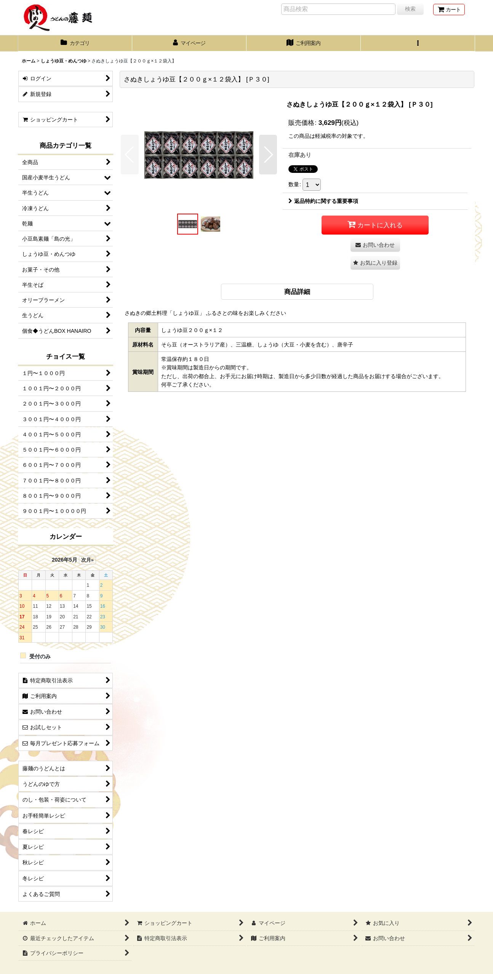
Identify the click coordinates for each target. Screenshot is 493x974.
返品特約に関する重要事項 (323, 201)
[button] (418, 43)
